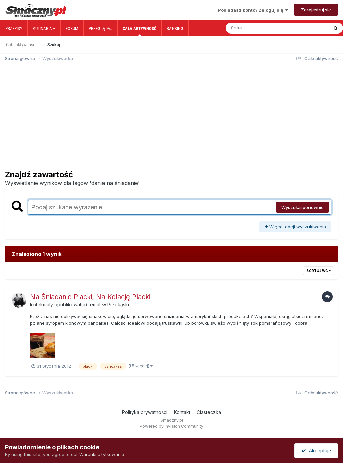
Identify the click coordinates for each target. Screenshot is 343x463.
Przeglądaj (100, 28)
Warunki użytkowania (101, 454)
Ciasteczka (209, 412)
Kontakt (182, 412)
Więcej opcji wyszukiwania (295, 226)
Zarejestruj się (316, 9)
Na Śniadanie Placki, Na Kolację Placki (90, 297)
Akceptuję (316, 450)
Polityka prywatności (144, 412)
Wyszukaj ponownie (302, 207)
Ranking (175, 28)
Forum (72, 28)
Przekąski (118, 304)
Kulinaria (44, 28)
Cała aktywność (139, 31)
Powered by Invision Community (171, 426)
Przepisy (13, 28)
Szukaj (53, 44)
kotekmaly (41, 304)
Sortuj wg (318, 271)
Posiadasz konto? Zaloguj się (253, 10)
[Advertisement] (171, 119)
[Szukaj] (263, 28)
